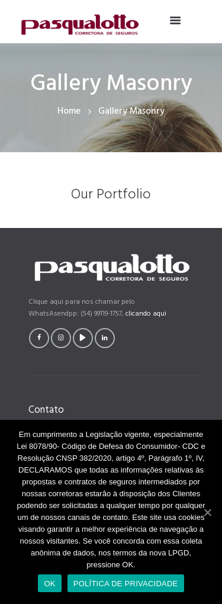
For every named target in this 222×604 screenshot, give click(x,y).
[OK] (207, 512)
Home (69, 111)
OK (49, 583)
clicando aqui (146, 314)
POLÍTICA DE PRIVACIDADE (125, 583)
